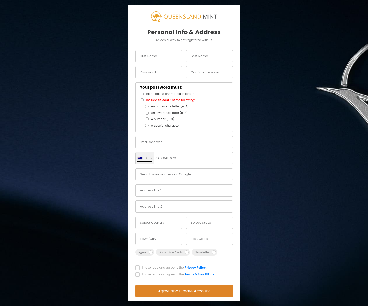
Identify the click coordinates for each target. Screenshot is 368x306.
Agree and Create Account (184, 291)
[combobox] (145, 158)
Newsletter (202, 252)
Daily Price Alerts (171, 252)
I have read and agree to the (174, 267)
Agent (142, 252)
